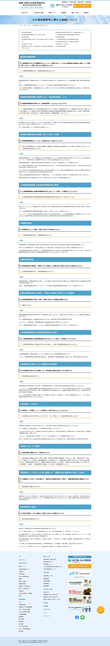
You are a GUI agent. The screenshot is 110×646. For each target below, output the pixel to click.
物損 (20, 596)
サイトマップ (46, 616)
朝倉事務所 (46, 583)
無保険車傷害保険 (26, 32)
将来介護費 (21, 574)
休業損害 (21, 591)
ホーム (21, 25)
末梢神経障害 (22, 604)
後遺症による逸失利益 (24, 586)
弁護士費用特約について (49, 569)
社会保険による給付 (27, 44)
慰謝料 (20, 579)
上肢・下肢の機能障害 (24, 629)
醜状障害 (21, 621)
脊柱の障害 (21, 619)
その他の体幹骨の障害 (24, 612)
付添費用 (21, 571)
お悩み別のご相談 (47, 589)
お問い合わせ (46, 609)
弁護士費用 (46, 572)
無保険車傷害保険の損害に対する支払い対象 (33, 34)
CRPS (20, 602)
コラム (45, 613)
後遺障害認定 (22, 599)
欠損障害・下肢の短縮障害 (25, 607)
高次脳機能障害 (23, 614)
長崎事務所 (46, 586)
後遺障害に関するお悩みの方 (50, 594)
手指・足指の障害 (23, 626)
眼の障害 (21, 631)
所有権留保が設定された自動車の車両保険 (67, 41)
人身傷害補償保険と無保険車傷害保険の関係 (68, 34)
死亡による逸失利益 (24, 588)
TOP (20, 556)
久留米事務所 (46, 581)
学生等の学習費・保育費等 (25, 593)
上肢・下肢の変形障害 (24, 609)
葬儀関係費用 (22, 584)
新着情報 (45, 606)
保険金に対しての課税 (62, 44)
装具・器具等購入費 (24, 576)
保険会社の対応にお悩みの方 (50, 597)
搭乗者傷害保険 (60, 37)
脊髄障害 (21, 616)
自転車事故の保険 (61, 46)
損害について (22, 566)
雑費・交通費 (22, 581)
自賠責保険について (48, 562)
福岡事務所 (46, 578)
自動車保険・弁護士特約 (49, 559)
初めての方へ (22, 560)
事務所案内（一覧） (48, 576)
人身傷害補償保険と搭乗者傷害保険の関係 (67, 39)
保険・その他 (27, 25)
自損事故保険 (25, 37)
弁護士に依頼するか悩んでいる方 (51, 599)
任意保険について (47, 564)
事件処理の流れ (23, 563)
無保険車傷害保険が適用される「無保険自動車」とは (70, 32)
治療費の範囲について (24, 569)
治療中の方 (46, 592)
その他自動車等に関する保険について (53, 566)
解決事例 (45, 603)
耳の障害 (21, 624)
